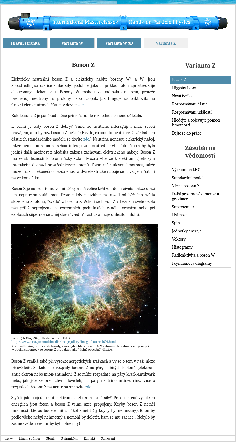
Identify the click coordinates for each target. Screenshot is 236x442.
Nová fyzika (182, 96)
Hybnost (179, 214)
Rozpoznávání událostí (192, 112)
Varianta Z (166, 43)
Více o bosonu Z (185, 185)
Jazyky (8, 438)
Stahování (108, 438)
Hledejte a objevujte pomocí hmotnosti (196, 122)
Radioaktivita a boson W (193, 255)
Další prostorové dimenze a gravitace (195, 196)
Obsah (50, 438)
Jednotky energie (187, 231)
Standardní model (187, 177)
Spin (176, 223)
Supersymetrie (184, 206)
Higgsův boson (184, 87)
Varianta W (72, 43)
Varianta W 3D (119, 43)
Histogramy (182, 247)
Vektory (179, 239)
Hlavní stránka (25, 43)
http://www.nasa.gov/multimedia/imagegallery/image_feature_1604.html (63, 342)
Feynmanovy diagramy (192, 263)
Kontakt (89, 438)
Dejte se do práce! (187, 133)
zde (81, 104)
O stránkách (69, 438)
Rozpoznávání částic (189, 104)
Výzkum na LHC (186, 169)
